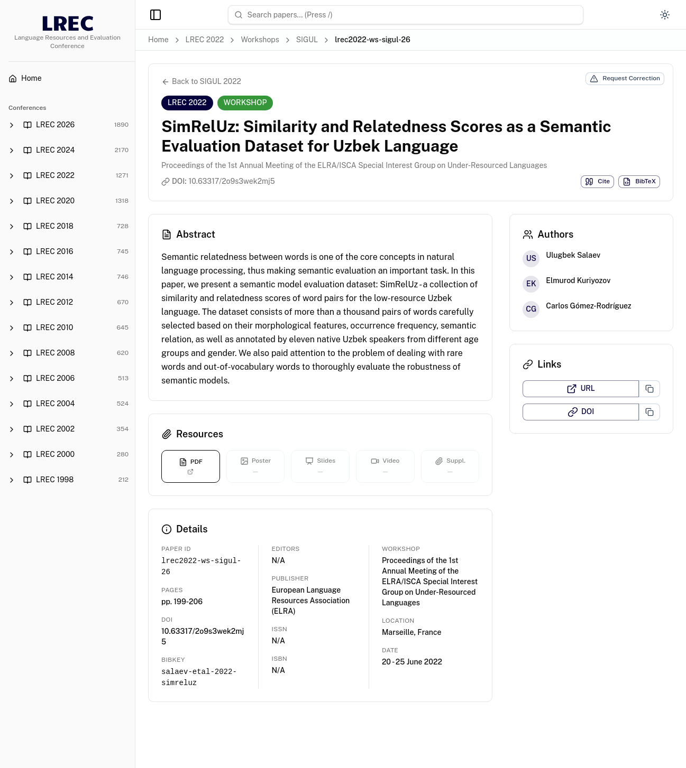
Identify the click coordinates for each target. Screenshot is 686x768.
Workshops (260, 39)
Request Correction (625, 78)
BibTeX (639, 181)
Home (158, 39)
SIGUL (307, 39)
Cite (597, 181)
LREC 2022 (205, 39)
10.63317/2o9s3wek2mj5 (232, 181)
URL (580, 388)
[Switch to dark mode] (664, 14)
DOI (581, 412)
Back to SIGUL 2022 (201, 81)
